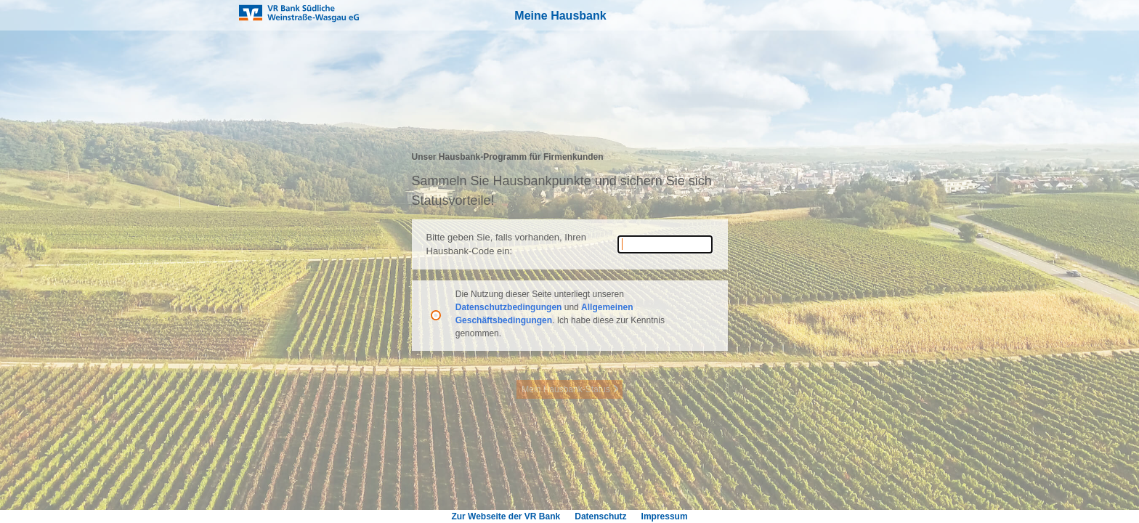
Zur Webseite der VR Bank (505, 516)
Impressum (664, 516)
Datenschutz (600, 516)
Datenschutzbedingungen (509, 307)
